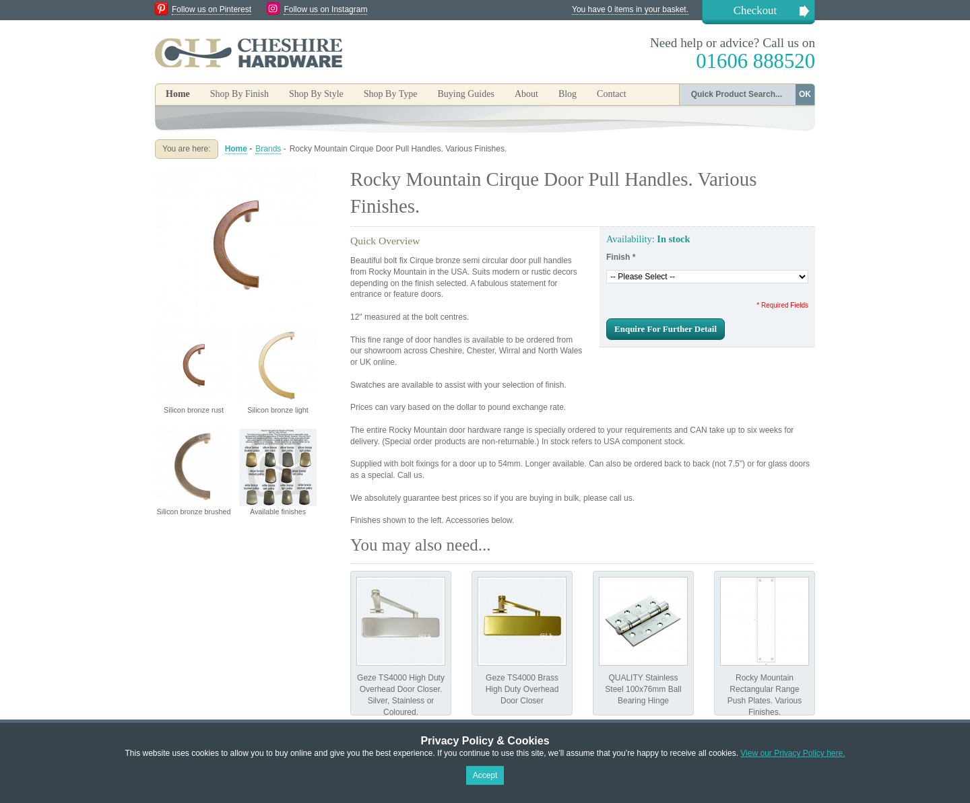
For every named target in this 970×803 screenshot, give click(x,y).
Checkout (755, 10)
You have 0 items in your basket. (630, 9)
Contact (611, 94)
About (526, 94)
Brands (268, 148)
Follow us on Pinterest (211, 9)
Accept (485, 775)
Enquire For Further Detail (665, 329)
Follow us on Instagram (325, 9)
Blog (567, 94)
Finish (620, 257)
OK (805, 94)
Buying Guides (465, 94)
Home (178, 94)
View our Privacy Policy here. (792, 753)
